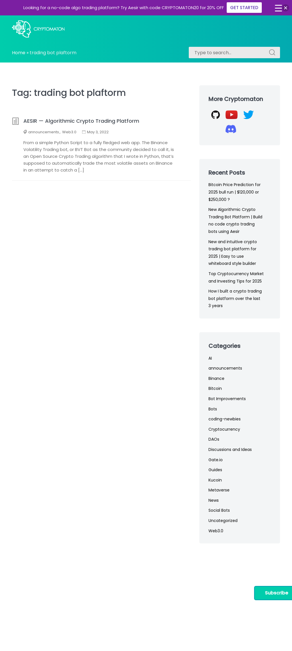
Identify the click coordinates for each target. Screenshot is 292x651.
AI (210, 358)
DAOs (213, 439)
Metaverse (219, 490)
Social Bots (219, 510)
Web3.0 (69, 132)
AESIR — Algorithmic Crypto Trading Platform (75, 120)
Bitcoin (215, 388)
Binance (216, 378)
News (213, 500)
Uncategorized (223, 520)
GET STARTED (244, 8)
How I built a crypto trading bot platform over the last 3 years (235, 298)
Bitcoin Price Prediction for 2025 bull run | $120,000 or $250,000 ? (234, 192)
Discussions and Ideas (230, 449)
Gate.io (215, 460)
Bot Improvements (227, 399)
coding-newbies (224, 419)
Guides (215, 470)
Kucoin (215, 480)
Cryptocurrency (224, 429)
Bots (212, 409)
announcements (43, 132)
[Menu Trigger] (278, 8)
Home (18, 52)
